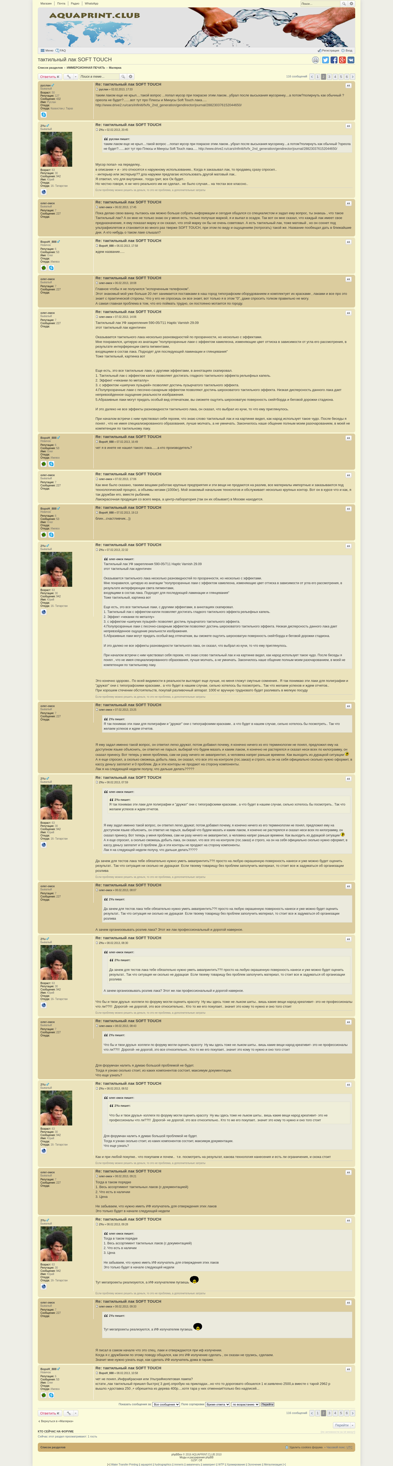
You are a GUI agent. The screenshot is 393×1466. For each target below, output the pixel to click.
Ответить (48, 76)
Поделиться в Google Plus (342, 60)
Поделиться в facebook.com (334, 60)
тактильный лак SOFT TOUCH (75, 59)
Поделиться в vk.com (351, 60)
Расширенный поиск (351, 4)
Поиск (344, 4)
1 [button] (317, 77)
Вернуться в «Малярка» (57, 1421)
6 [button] (347, 77)
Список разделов (53, 1447)
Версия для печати (315, 60)
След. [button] (352, 76)
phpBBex (176, 1454)
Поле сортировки (205, 1404)
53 (57, 252)
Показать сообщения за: (149, 1404)
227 (58, 213)
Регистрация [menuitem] (330, 50)
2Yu (43, 125)
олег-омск (47, 203)
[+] (108, 1464)
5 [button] (341, 77)
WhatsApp (91, 3)
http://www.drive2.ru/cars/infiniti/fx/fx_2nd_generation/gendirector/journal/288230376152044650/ (168, 105)
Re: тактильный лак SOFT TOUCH (128, 84)
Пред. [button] (311, 76)
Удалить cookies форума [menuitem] (306, 1447)
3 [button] (329, 77)
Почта (61, 3)
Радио (75, 3)
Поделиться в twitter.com (325, 60)
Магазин (46, 3)
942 (58, 176)
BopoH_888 (48, 241)
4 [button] (335, 77)
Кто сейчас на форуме (56, 1431)
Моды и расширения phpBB (196, 1457)
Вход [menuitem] (349, 50)
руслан (45, 85)
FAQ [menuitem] (63, 50)
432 (58, 98)
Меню (49, 50)
